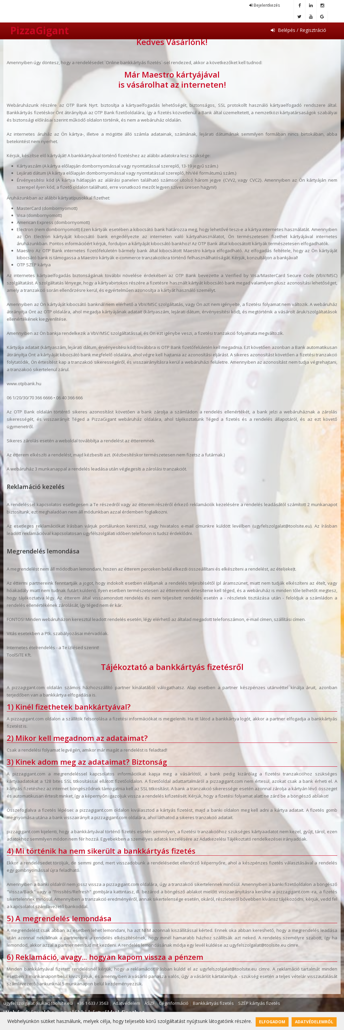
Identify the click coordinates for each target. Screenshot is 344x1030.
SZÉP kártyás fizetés (259, 1003)
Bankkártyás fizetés (213, 1003)
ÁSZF (149, 1003)
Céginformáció (173, 1003)
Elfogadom (272, 1022)
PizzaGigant (39, 30)
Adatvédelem (126, 1003)
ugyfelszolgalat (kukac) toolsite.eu (38, 1003)
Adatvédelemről (314, 1022)
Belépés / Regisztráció (298, 30)
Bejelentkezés (264, 5)
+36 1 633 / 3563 (93, 1003)
